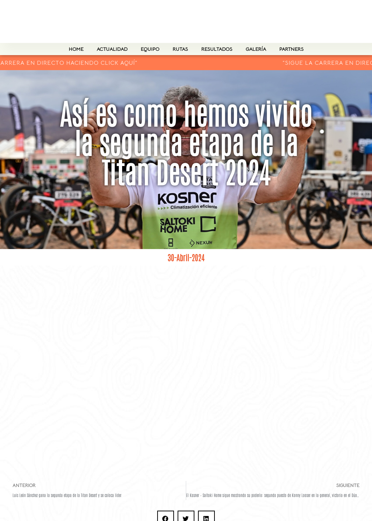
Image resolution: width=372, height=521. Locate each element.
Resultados (216, 49)
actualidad (112, 49)
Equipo (150, 49)
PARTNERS (291, 49)
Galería (256, 49)
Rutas (180, 49)
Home (76, 49)
